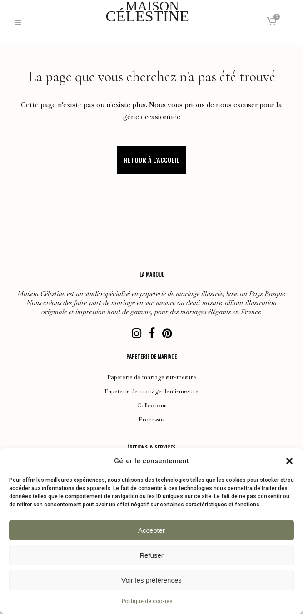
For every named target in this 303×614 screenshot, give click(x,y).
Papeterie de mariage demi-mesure (151, 391)
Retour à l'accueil (151, 159)
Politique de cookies (147, 601)
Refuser (151, 555)
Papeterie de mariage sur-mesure (151, 377)
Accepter (151, 530)
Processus (151, 419)
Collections (151, 405)
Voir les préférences (151, 580)
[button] (289, 460)
